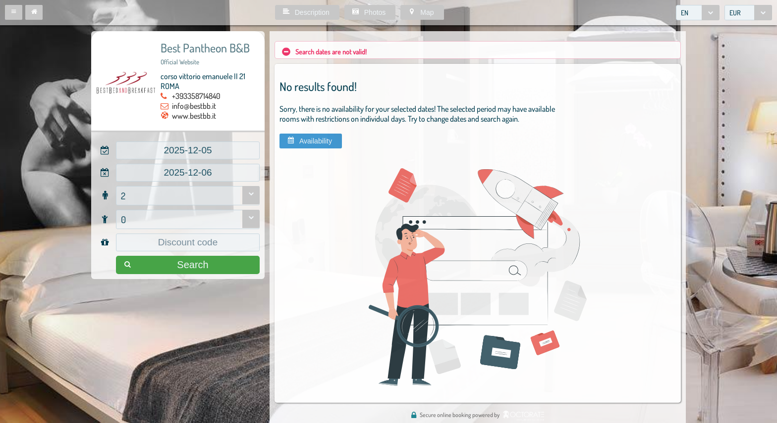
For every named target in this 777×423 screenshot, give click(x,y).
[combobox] (698, 12)
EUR (735, 12)
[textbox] (188, 150)
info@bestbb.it (194, 106)
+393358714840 (196, 96)
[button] (13, 12)
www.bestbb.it (194, 116)
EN (684, 12)
